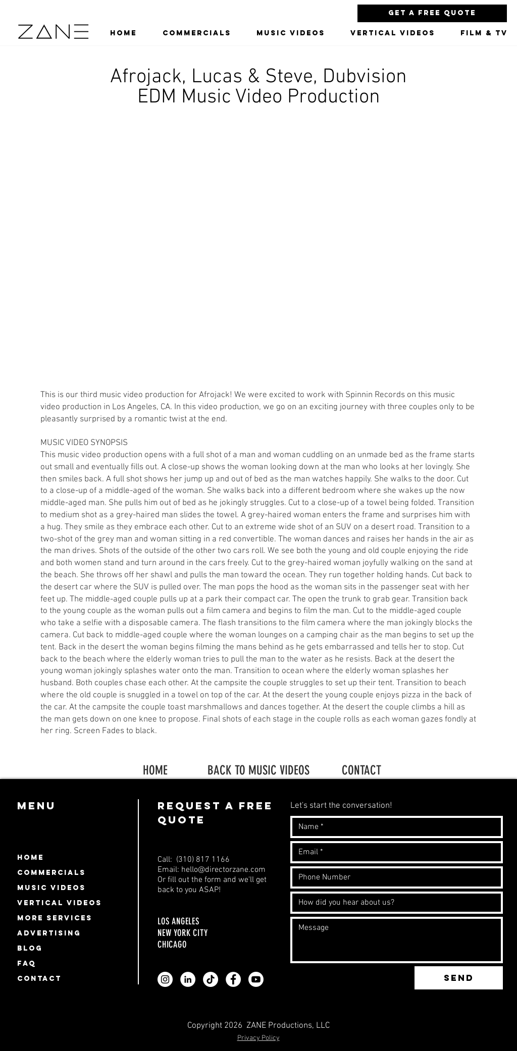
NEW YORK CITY (183, 932)
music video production (100, 455)
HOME (155, 770)
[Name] (393, 827)
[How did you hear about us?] (393, 903)
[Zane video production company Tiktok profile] (210, 979)
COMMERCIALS (51, 872)
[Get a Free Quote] (432, 13)
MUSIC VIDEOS (51, 887)
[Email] (393, 852)
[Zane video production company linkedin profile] (187, 979)
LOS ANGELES (180, 921)
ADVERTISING (49, 933)
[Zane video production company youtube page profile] (256, 979)
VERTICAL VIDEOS (59, 903)
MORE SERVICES (54, 918)
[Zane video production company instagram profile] (165, 979)
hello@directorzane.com (223, 870)
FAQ (26, 963)
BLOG (29, 948)
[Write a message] (396, 940)
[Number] (393, 877)
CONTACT (361, 770)
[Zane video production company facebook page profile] (233, 979)
